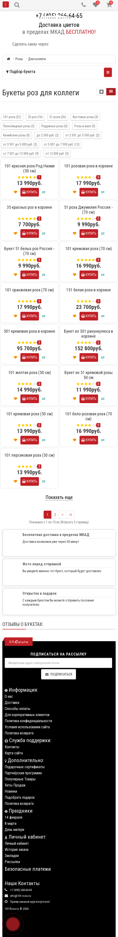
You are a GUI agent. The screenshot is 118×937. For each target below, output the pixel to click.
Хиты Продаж (15, 785)
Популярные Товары (20, 779)
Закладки (12, 855)
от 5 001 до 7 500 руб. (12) (62, 144)
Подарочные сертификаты (25, 767)
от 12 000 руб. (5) (57, 153)
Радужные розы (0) (54, 126)
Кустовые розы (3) (85, 117)
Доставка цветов (55, 18)
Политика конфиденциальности (28, 721)
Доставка (12, 702)
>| (70, 515)
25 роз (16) (35, 117)
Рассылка (12, 862)
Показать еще (59, 497)
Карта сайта (14, 753)
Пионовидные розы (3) (18, 126)
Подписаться (58, 674)
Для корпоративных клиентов (27, 715)
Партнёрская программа (23, 773)
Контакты (12, 747)
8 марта (10, 823)
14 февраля (13, 817)
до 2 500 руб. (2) (48, 135)
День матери (14, 829)
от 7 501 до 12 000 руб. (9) (21, 153)
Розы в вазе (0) (84, 126)
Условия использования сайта (27, 727)
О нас (9, 696)
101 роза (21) (12, 117)
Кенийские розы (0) (16, 135)
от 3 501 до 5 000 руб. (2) (20, 144)
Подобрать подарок (20, 797)
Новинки (11, 791)
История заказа (16, 849)
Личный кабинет (17, 843)
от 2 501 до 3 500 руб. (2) (82, 135)
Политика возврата (19, 733)
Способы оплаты (17, 708)
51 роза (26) (57, 117)
